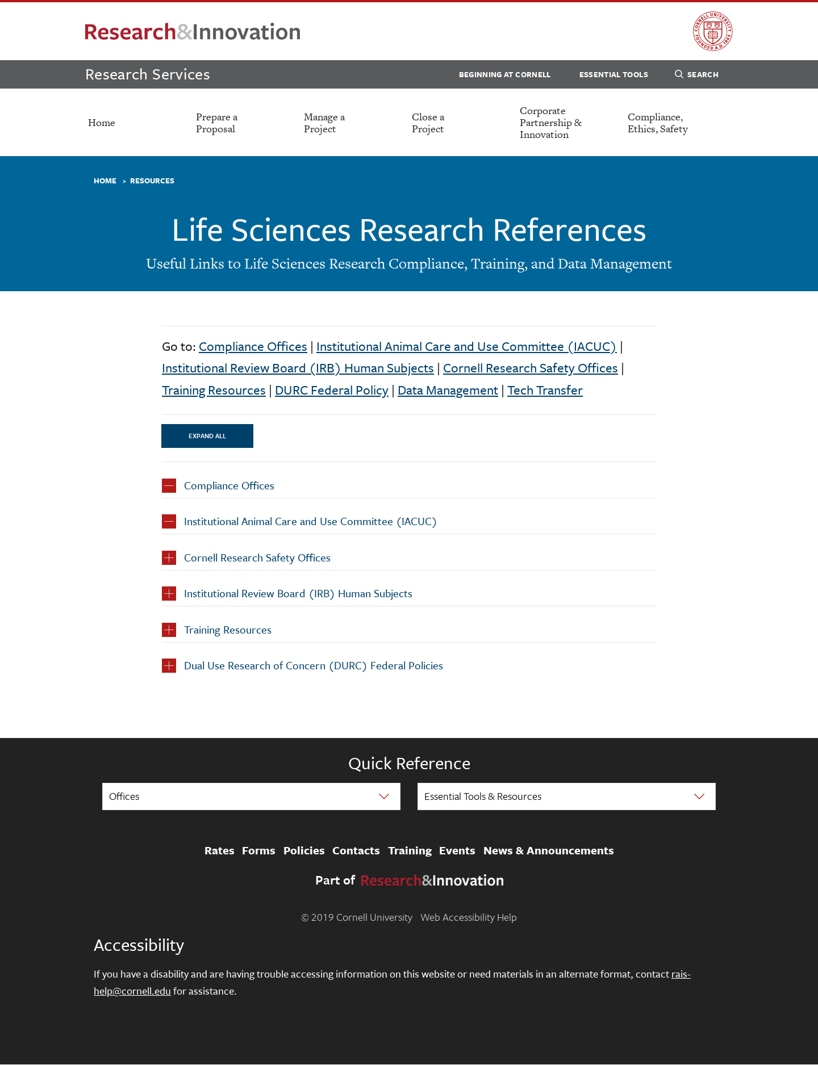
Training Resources (214, 389)
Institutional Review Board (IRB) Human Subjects (298, 367)
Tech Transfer (545, 389)
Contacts (356, 850)
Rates (219, 850)
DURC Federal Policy (332, 389)
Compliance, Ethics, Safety (658, 123)
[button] (409, 488)
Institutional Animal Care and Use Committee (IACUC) (466, 346)
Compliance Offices (253, 346)
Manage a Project (324, 123)
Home (101, 122)
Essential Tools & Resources (482, 796)
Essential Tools (613, 74)
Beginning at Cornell (505, 74)
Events (457, 850)
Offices (124, 796)
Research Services (147, 73)
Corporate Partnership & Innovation (551, 122)
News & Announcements (548, 850)
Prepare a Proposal (216, 123)
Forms (259, 850)
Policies (304, 850)
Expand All (207, 436)
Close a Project (428, 123)
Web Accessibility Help (468, 916)
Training (410, 850)
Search (697, 76)
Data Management (448, 389)
